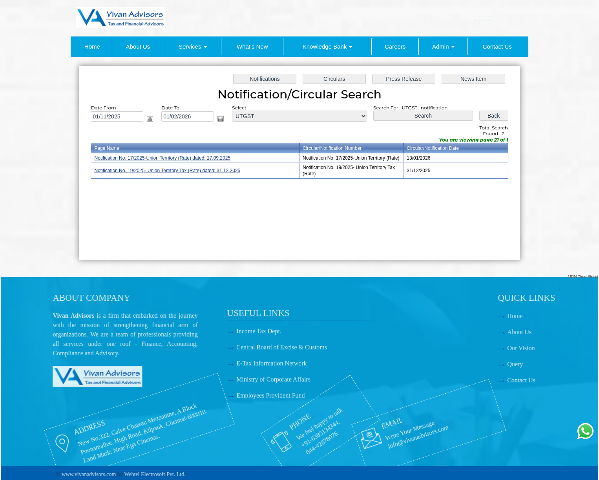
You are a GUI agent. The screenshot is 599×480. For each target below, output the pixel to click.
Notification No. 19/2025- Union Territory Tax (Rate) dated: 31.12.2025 (169, 170)
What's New (252, 46)
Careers (395, 46)
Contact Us (497, 46)
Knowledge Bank (327, 46)
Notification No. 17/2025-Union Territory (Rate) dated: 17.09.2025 (165, 158)
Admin (443, 46)
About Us (138, 46)
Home (92, 46)
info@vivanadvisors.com (373, 440)
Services (193, 46)
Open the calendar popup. (152, 119)
